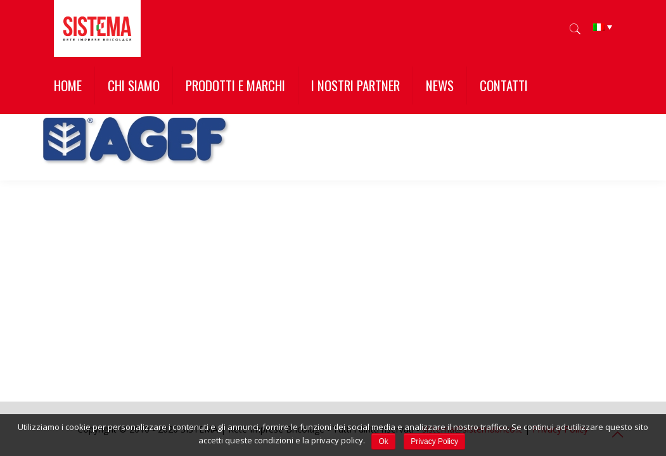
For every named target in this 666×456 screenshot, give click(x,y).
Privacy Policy (434, 441)
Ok (383, 441)
